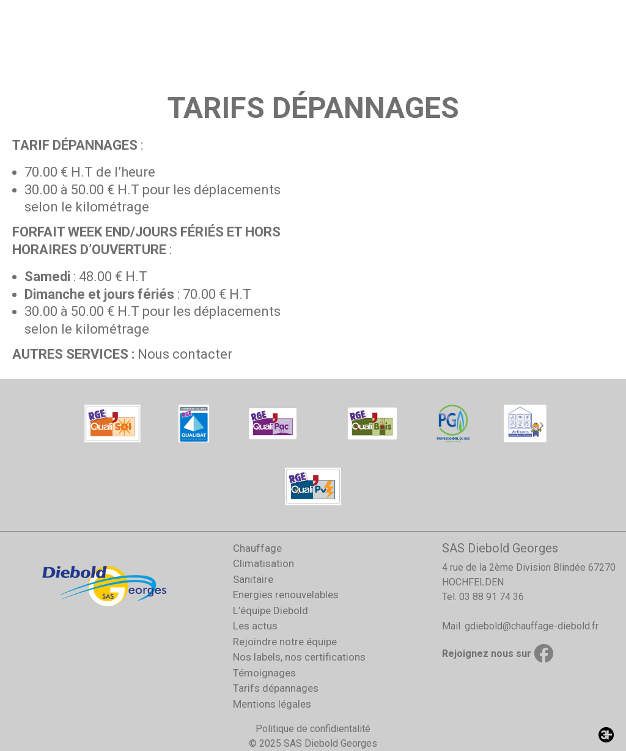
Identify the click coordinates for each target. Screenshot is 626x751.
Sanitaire (253, 579)
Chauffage (257, 548)
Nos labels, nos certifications (299, 657)
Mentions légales (272, 704)
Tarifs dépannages (276, 688)
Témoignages (264, 673)
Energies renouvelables (286, 594)
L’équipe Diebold (270, 610)
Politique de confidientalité (313, 729)
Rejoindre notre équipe (285, 642)
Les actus (255, 626)
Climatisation (263, 563)
